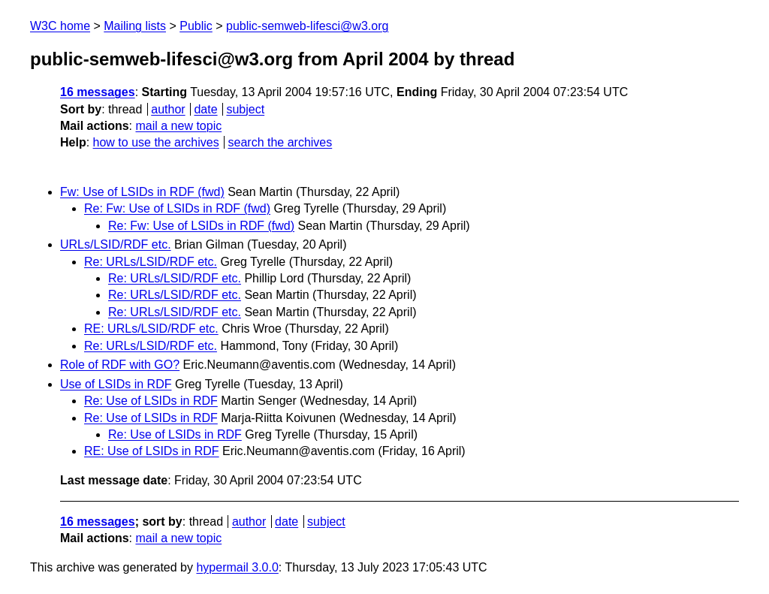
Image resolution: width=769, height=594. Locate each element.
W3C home (60, 26)
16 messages (97, 92)
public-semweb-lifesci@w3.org (307, 26)
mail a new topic (178, 125)
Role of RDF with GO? (119, 364)
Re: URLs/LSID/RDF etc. (150, 261)
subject (245, 109)
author (168, 109)
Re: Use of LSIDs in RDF (151, 400)
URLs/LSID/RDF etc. (115, 244)
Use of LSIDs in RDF (115, 384)
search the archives (280, 142)
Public (196, 26)
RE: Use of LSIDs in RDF (151, 451)
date (205, 109)
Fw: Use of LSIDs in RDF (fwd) (142, 191)
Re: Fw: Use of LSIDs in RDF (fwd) (177, 208)
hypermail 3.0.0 (237, 567)
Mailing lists (135, 26)
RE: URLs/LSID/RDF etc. (151, 328)
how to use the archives (156, 142)
